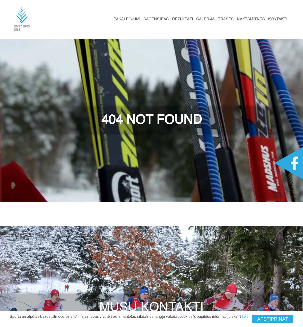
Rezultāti (182, 19)
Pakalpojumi (127, 19)
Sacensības (156, 19)
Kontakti (277, 19)
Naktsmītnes (251, 19)
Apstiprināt (272, 319)
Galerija (205, 19)
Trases (226, 19)
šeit (245, 317)
